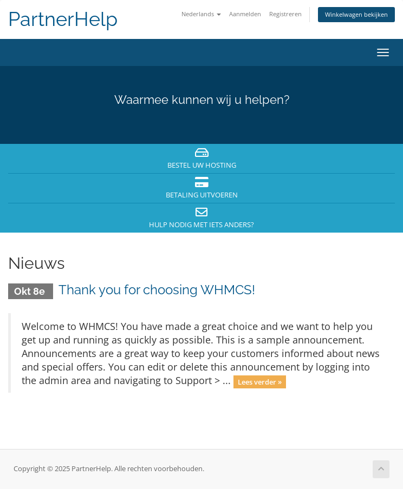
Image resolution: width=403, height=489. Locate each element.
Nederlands (201, 14)
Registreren (285, 14)
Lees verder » (260, 381)
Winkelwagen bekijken (356, 14)
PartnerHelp (63, 19)
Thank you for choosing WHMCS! (156, 290)
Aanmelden (245, 14)
